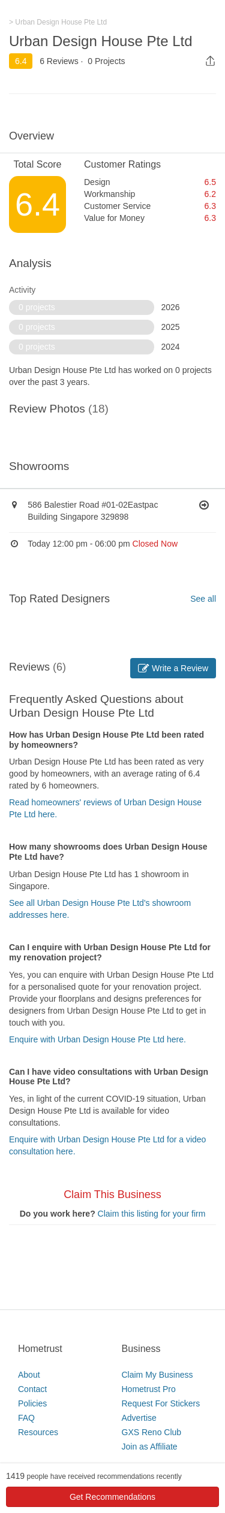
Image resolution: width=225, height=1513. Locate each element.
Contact (32, 1389)
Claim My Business (157, 1374)
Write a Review (173, 668)
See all (203, 599)
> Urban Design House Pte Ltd (58, 22)
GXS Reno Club (152, 1432)
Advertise (139, 1418)
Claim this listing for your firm (152, 1213)
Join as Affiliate (150, 1446)
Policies (32, 1403)
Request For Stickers (161, 1403)
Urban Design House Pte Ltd (101, 41)
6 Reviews (59, 61)
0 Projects (106, 61)
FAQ (26, 1418)
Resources (38, 1432)
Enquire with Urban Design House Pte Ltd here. (97, 1039)
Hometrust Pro (149, 1389)
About (29, 1374)
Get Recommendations (112, 1497)
